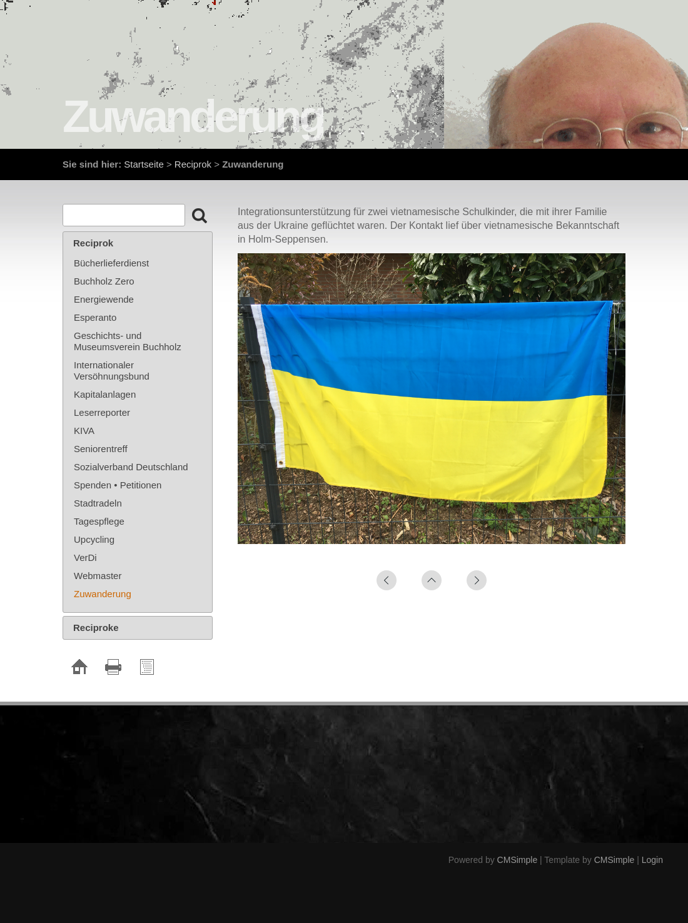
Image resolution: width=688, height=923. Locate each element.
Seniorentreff (101, 448)
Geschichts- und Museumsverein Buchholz (127, 341)
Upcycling (94, 539)
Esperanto (95, 317)
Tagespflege (99, 521)
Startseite (143, 164)
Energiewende (104, 299)
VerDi (85, 557)
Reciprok (193, 164)
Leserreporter (102, 412)
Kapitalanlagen (105, 394)
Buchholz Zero (104, 281)
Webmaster (97, 575)
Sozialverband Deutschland (131, 467)
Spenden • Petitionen (117, 485)
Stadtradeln (98, 503)
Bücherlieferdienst (111, 263)
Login (652, 860)
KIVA (84, 430)
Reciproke (96, 627)
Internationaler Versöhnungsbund (111, 370)
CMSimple (517, 860)
